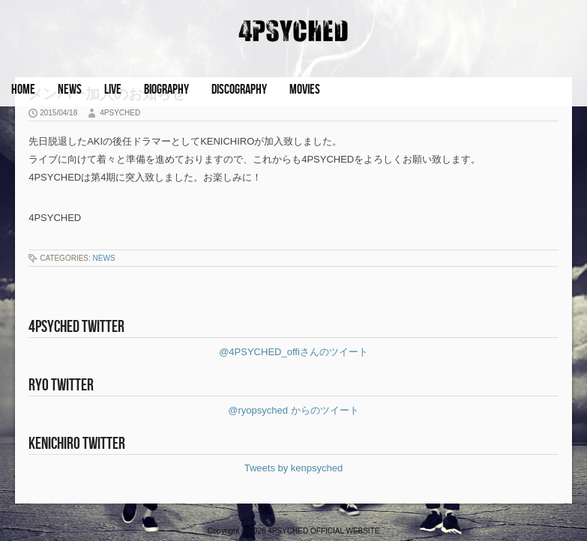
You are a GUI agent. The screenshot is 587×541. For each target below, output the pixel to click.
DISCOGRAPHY (239, 89)
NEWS (70, 89)
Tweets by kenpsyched (293, 468)
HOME (23, 89)
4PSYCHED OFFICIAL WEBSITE (323, 531)
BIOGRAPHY (166, 89)
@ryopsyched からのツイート (293, 410)
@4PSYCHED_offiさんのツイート (293, 351)
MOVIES (304, 89)
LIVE (112, 89)
